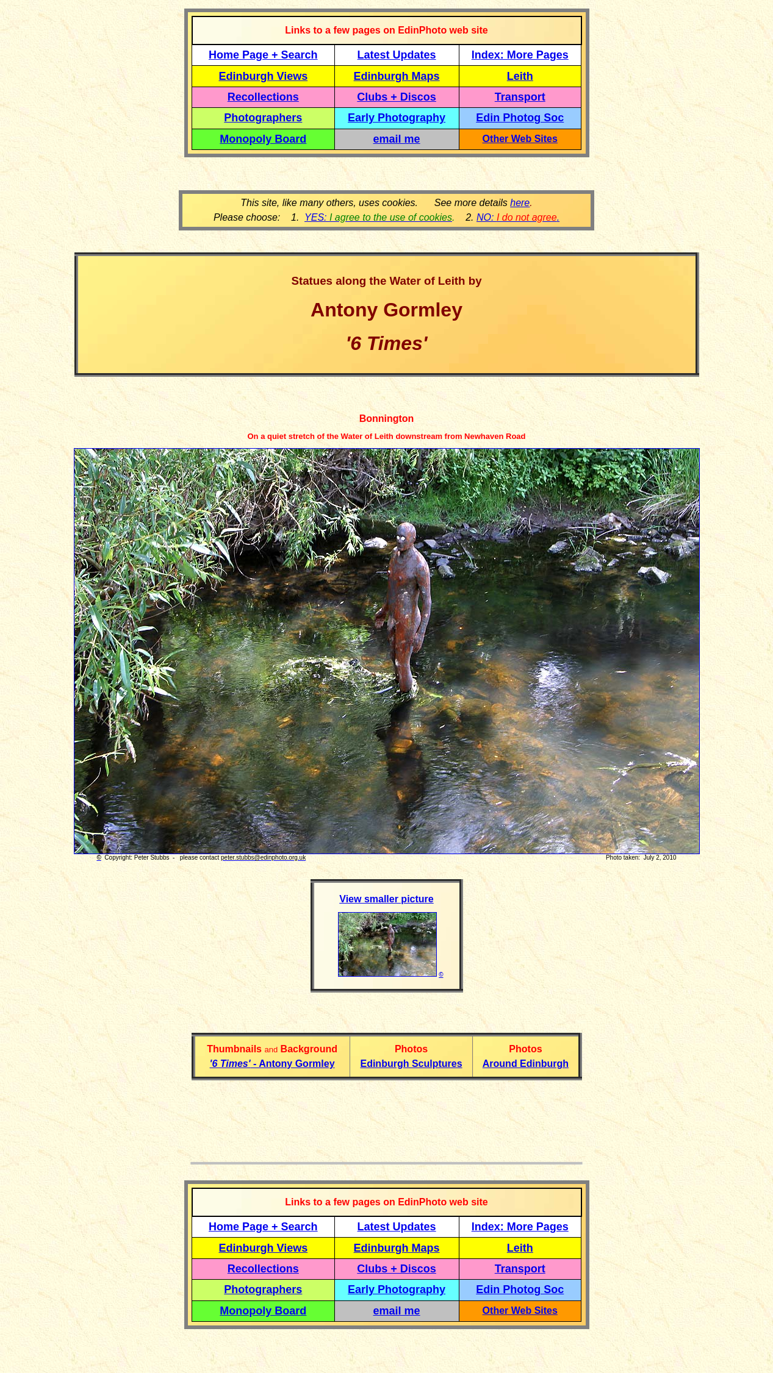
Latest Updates (397, 55)
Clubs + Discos (396, 97)
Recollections (263, 97)
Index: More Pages (520, 55)
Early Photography (396, 118)
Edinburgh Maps (397, 76)
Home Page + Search (263, 55)
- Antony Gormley (272, 1063)
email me (396, 139)
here (520, 203)
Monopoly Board (263, 139)
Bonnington (386, 418)
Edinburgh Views (262, 76)
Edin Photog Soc (520, 118)
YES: (378, 217)
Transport (520, 97)
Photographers (263, 118)
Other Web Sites (520, 139)
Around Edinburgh (526, 1063)
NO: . (517, 217)
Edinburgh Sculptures (411, 1063)
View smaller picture (386, 899)
